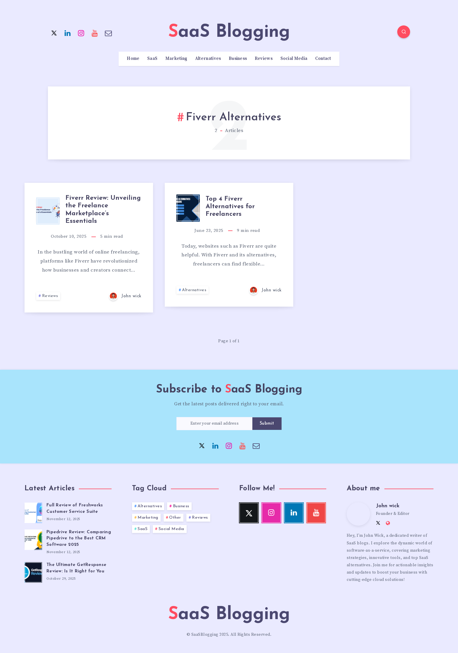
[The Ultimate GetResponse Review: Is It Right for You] (33, 571)
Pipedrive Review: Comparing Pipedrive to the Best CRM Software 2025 (78, 538)
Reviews (264, 58)
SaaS (152, 58)
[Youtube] (94, 32)
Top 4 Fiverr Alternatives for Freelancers (230, 207)
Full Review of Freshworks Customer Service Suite (74, 508)
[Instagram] (81, 32)
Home (133, 58)
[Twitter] (54, 32)
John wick (388, 506)
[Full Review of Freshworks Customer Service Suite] (33, 512)
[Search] (403, 31)
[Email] (108, 32)
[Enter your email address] (214, 423)
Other (175, 517)
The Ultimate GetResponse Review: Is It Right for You (76, 568)
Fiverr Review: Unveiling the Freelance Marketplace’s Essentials (103, 210)
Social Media (294, 58)
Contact (323, 58)
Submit (267, 423)
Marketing (176, 58)
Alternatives (208, 58)
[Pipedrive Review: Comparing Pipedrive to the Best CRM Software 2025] (33, 538)
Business (238, 58)
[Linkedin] (67, 32)
